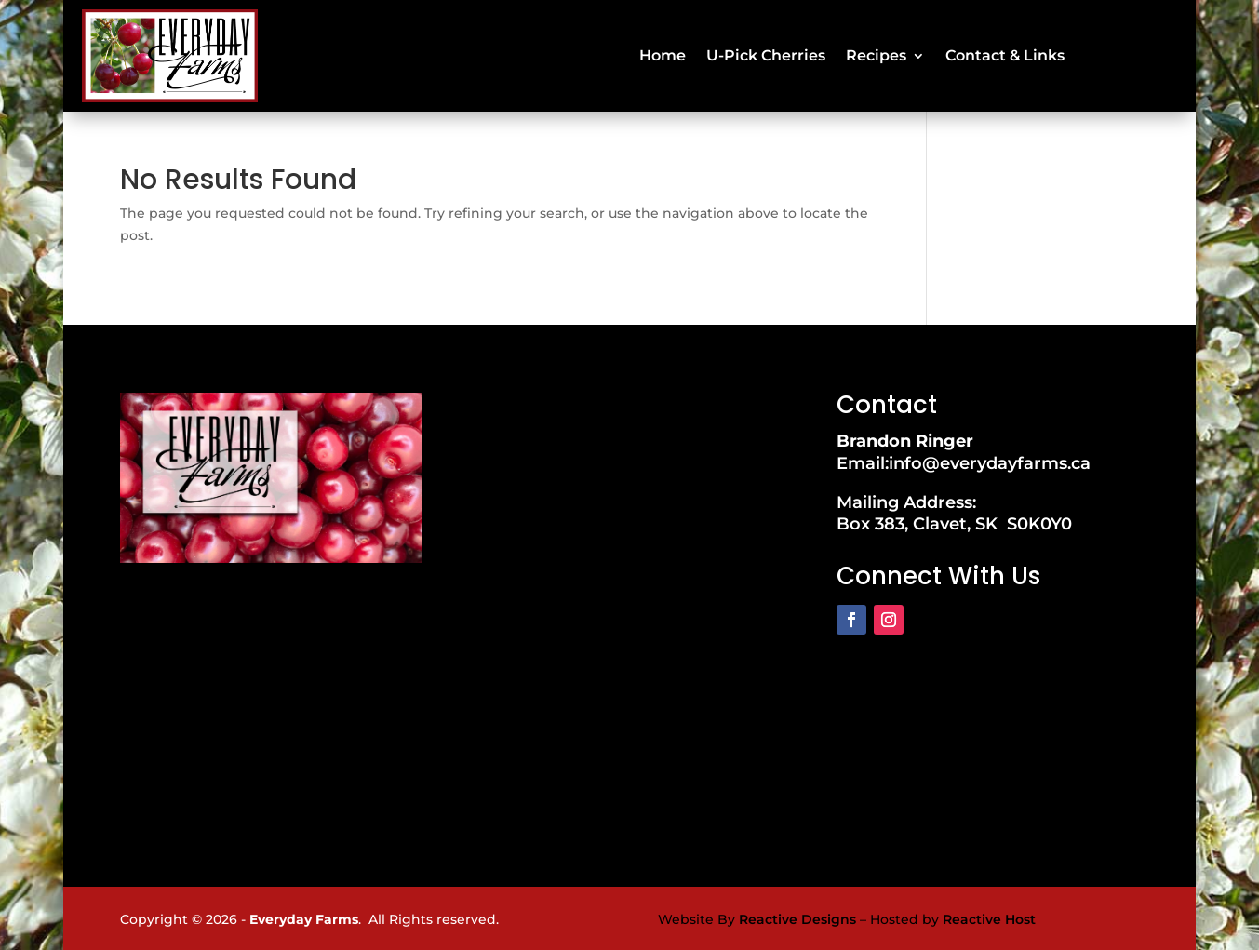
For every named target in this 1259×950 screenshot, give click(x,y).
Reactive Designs (797, 915)
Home (662, 53)
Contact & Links (1005, 53)
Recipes (876, 53)
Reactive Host (989, 915)
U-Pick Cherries (765, 53)
